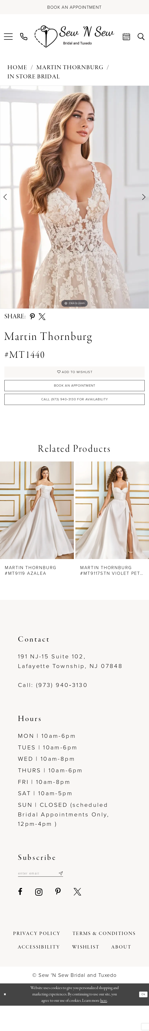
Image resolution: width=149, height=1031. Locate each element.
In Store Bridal (33, 77)
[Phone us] (24, 36)
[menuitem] (8, 36)
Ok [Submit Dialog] (141, 1020)
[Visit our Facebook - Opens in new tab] (20, 917)
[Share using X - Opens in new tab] (42, 316)
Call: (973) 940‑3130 (53, 706)
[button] (8, 36)
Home (17, 68)
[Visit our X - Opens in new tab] (78, 917)
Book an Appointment (74, 396)
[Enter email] (54, 897)
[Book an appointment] (74, 7)
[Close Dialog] (7, 1020)
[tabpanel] (74, 197)
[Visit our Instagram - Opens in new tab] (39, 917)
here (103, 1026)
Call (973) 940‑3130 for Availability (74, 418)
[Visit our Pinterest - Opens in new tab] (58, 917)
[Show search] (141, 36)
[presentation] (37, 532)
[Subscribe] (86, 897)
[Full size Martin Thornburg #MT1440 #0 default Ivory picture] (74, 197)
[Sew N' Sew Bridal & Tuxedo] (74, 36)
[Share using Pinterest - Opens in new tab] (32, 316)
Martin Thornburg (69, 68)
